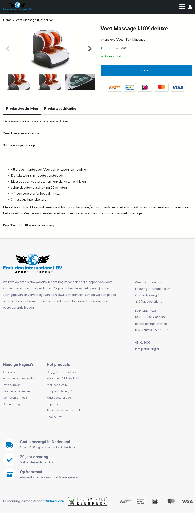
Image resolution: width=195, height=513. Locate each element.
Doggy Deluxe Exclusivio (62, 372)
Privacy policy (12, 385)
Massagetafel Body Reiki (63, 378)
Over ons (9, 372)
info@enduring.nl (147, 349)
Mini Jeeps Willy (57, 385)
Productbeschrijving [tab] (22, 108)
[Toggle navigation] (182, 6)
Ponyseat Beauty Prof (61, 391)
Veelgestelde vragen (16, 391)
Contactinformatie (15, 397)
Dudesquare (54, 501)
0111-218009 (143, 343)
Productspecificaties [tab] (60, 108)
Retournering (11, 404)
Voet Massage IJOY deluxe (34, 20)
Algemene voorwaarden (19, 378)
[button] (90, 49)
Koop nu (146, 70)
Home (7, 20)
